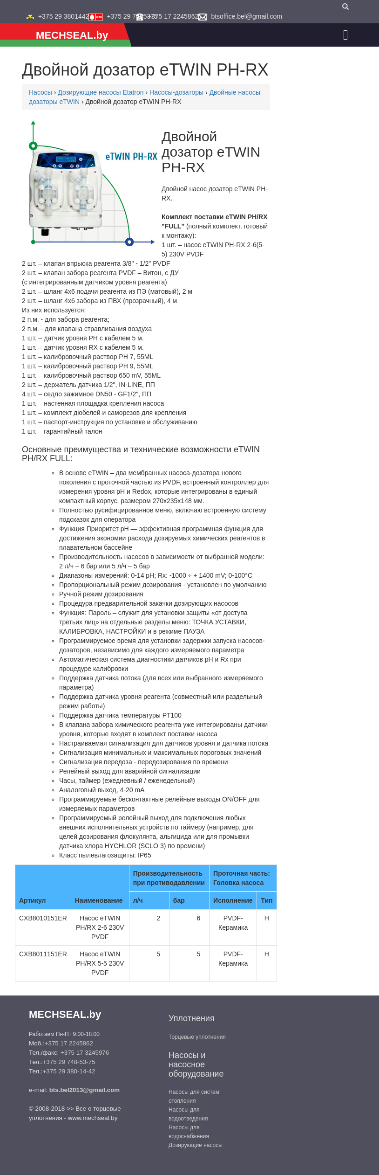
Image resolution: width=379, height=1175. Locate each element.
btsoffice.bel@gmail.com (246, 16)
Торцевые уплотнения (197, 1037)
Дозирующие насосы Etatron (100, 92)
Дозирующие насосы (196, 1145)
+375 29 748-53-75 (69, 1061)
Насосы (40, 92)
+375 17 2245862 (173, 16)
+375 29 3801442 (63, 16)
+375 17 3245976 (85, 1052)
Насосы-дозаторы (176, 92)
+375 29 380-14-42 (69, 1071)
